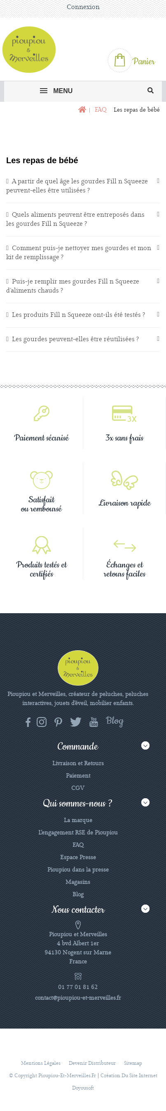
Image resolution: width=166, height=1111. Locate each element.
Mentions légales (41, 1063)
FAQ (78, 845)
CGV (77, 788)
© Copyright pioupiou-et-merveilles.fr (52, 1076)
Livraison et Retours (78, 763)
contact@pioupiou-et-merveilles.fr (78, 998)
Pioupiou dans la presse (78, 870)
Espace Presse (78, 857)
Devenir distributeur (92, 1063)
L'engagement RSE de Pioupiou (78, 833)
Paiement (78, 776)
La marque (78, 820)
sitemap (133, 1063)
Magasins (77, 882)
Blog (78, 894)
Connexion (83, 7)
